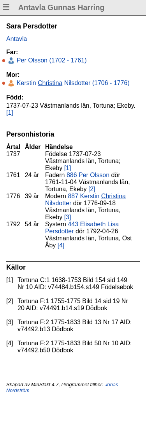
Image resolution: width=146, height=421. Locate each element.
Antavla (16, 39)
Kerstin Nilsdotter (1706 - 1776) (72, 83)
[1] (9, 112)
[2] (91, 189)
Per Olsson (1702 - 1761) (50, 60)
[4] (61, 245)
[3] (67, 217)
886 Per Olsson (88, 175)
